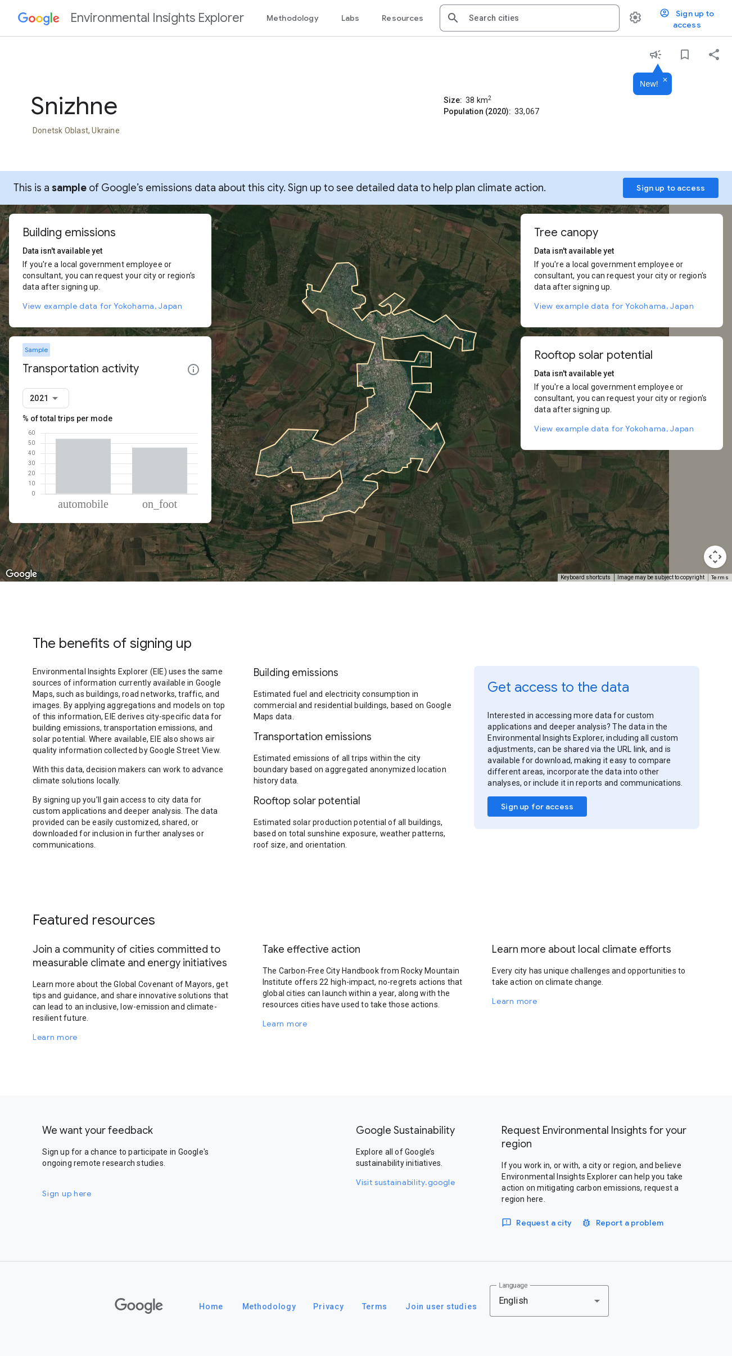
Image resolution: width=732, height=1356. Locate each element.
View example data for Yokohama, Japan (102, 306)
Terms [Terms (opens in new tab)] (720, 577)
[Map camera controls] (715, 557)
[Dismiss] (665, 80)
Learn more (55, 1037)
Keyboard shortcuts (586, 577)
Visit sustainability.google (405, 1182)
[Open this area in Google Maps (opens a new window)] (21, 574)
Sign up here (66, 1193)
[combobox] (540, 18)
